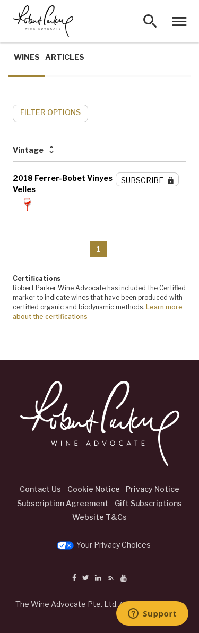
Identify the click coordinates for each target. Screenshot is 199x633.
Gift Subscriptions (148, 503)
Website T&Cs (99, 517)
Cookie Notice (93, 488)
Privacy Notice (152, 488)
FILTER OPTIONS (50, 112)
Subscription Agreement (62, 503)
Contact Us (40, 488)
